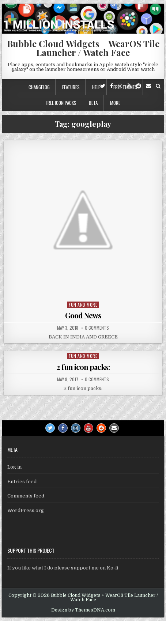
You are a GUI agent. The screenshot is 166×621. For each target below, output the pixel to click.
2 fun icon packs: (83, 367)
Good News (83, 315)
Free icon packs (61, 102)
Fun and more (83, 305)
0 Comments (97, 328)
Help (96, 87)
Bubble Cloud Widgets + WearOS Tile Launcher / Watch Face (83, 48)
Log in (14, 467)
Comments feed (25, 496)
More (115, 102)
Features (71, 87)
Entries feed (22, 481)
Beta (93, 102)
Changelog (39, 87)
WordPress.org (25, 510)
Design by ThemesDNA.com (83, 610)
